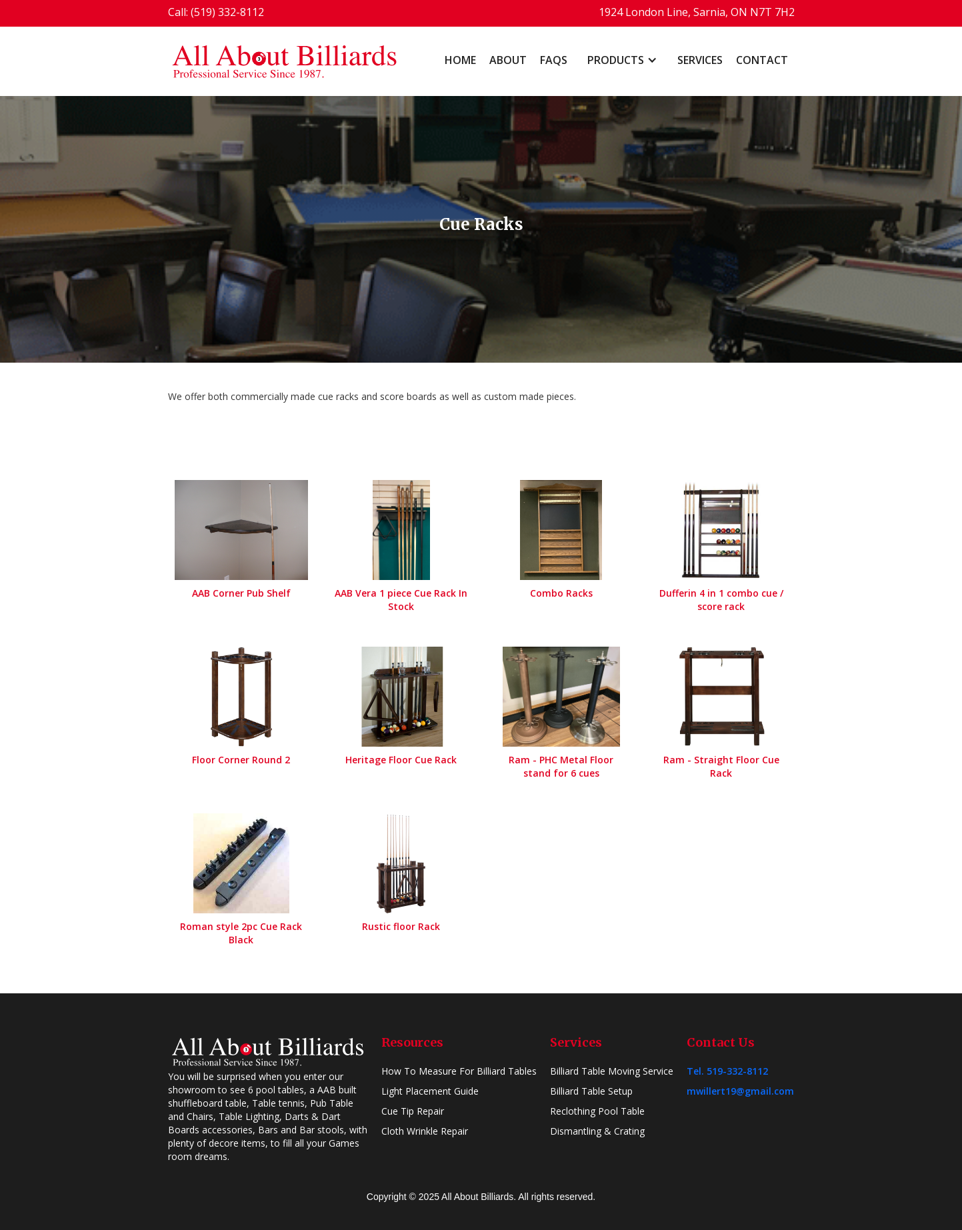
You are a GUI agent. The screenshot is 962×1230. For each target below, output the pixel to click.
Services (700, 60)
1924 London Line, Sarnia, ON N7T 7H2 (697, 12)
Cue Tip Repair (412, 1111)
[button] (622, 60)
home (460, 60)
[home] (284, 61)
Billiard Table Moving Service (611, 1071)
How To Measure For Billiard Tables (459, 1071)
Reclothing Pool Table (597, 1111)
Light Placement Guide (430, 1091)
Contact (762, 60)
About (508, 60)
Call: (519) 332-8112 (216, 12)
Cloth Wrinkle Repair (424, 1131)
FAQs (553, 60)
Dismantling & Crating (597, 1131)
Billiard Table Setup (591, 1091)
